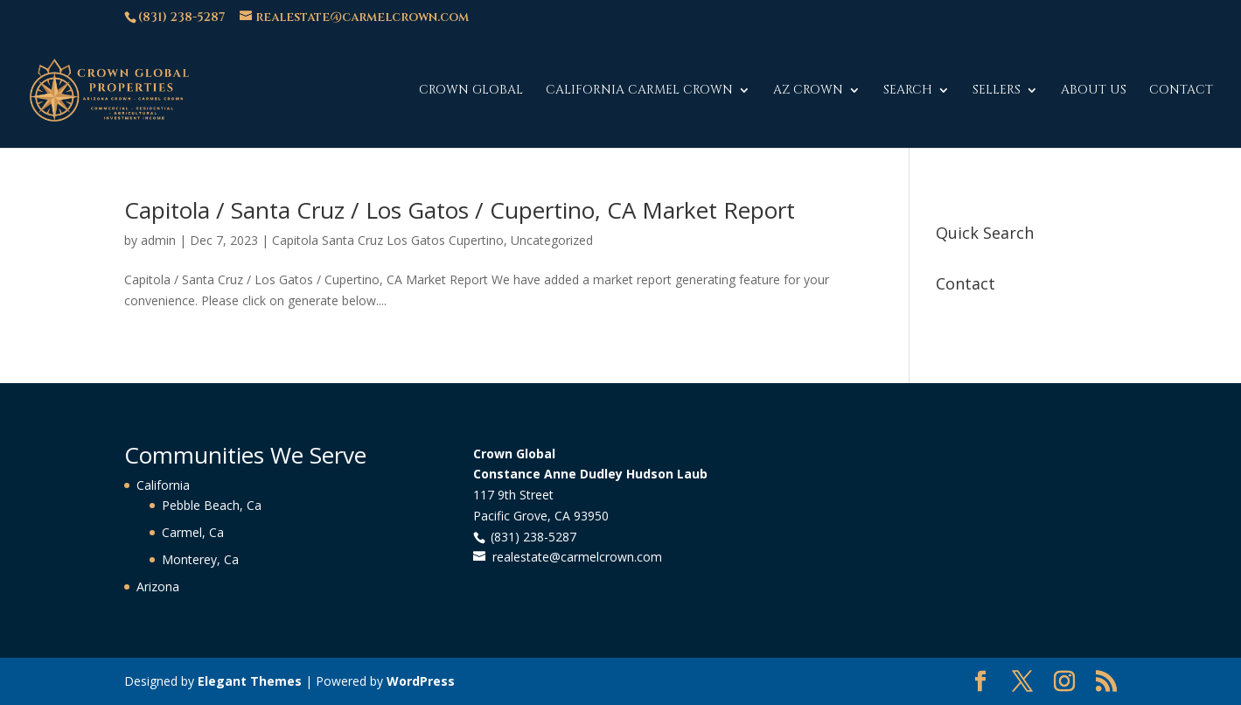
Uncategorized (552, 240)
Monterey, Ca (200, 559)
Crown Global (471, 91)
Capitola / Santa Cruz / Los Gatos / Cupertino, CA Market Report (459, 210)
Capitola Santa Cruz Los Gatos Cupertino (388, 240)
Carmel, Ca (193, 532)
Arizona (157, 586)
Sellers (997, 91)
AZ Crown (808, 91)
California (163, 485)
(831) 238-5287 (181, 17)
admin (158, 240)
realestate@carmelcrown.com (577, 556)
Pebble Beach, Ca (211, 505)
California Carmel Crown (639, 91)
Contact (1181, 91)
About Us (1093, 91)
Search (907, 91)
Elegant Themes (250, 681)
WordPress (421, 681)
